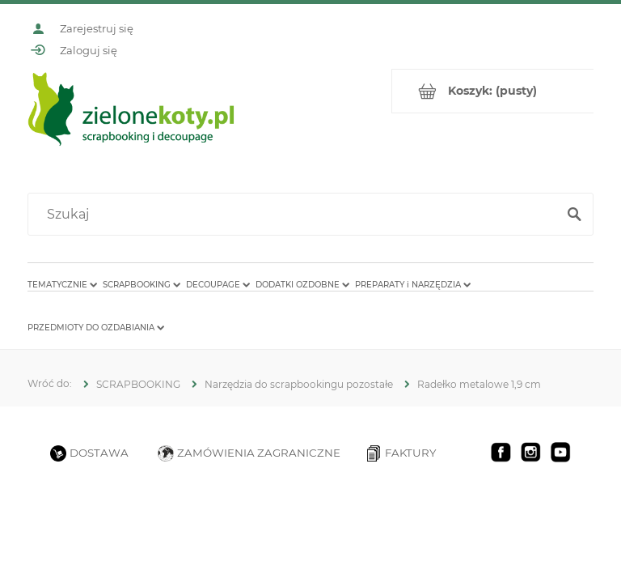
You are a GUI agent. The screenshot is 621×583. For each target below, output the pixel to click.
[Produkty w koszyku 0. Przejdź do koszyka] (493, 91)
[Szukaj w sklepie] (295, 214)
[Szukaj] (574, 214)
